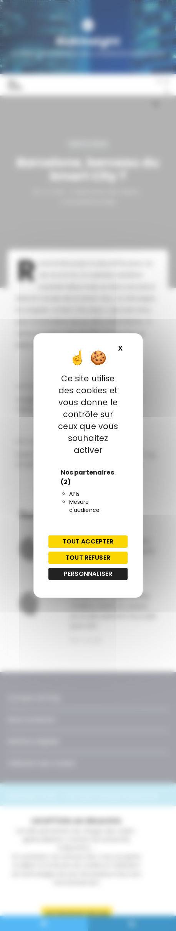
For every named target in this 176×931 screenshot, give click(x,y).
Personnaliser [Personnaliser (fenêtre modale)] (88, 573)
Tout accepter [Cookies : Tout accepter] (88, 541)
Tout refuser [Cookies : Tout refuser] (88, 557)
